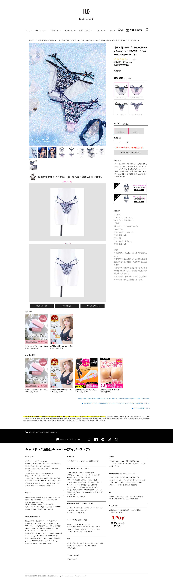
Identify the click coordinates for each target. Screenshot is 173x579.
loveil (57, 536)
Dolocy (55, 541)
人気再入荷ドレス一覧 (143, 398)
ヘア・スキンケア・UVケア (134, 482)
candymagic (34, 528)
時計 (93, 526)
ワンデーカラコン (30, 523)
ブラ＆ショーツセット (73, 475)
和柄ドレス (28, 483)
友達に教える (67, 306)
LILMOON (57, 538)
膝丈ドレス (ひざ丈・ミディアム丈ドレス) (37, 468)
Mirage (27, 528)
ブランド (28, 493)
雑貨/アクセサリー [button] (86, 30)
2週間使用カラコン (42, 526)
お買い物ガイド (114, 510)
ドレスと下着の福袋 (73, 555)
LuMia (56, 528)
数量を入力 (117, 138)
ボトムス (90, 543)
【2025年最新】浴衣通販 (127, 461)
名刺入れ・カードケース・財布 (90, 529)
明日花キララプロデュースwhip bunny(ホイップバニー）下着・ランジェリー (84, 493)
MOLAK (45, 533)
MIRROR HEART (37, 541)
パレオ (97, 543)
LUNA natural (44, 531)
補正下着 (70, 477)
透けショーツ (92, 482)
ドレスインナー (89, 472)
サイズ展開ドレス (56, 463)
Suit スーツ (70, 456)
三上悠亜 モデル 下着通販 (75, 490)
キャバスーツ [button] (40, 30)
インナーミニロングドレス (33, 463)
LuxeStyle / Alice (52, 499)
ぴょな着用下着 (92, 485)
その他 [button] (112, 30)
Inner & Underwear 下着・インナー (78, 468)
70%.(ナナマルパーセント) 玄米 (118, 496)
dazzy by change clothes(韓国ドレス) (36, 497)
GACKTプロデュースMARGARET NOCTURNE (39, 504)
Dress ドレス (29, 456)
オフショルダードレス (54, 480)
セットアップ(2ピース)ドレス (34, 478)
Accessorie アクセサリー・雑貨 (77, 520)
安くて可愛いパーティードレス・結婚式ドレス (39, 473)
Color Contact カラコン (32, 516)
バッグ (69, 524)
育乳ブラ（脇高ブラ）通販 (82, 477)
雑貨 (101, 543)
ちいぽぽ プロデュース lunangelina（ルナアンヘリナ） (83, 487)
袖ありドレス (29, 475)
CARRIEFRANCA (89, 490)
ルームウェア (96, 475)
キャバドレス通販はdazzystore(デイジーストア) (57, 449)
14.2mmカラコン (30, 526)
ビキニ (69, 543)
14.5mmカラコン (54, 523)
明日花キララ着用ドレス (42, 475)
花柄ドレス (36, 483)
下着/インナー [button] (56, 30)
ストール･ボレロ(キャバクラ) (81, 524)
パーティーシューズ (81, 510)
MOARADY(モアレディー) (45, 509)
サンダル (70, 508)
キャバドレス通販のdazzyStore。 (95, 416)
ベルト (69, 529)
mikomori (99, 490)
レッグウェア (86, 475)
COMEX (33, 509)
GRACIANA (58, 497)
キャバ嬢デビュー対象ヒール (75, 512)
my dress (28, 502)
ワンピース (83, 543)
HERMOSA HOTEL (90, 545)
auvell (46, 541)
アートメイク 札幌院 (115, 498)
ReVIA (27, 531)
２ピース (82, 461)
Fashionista (49, 528)
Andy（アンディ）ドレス (37, 499)
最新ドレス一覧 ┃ (130, 398)
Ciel (50, 541)
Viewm (27, 536)
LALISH (51, 533)
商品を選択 (117, 71)
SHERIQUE (58, 533)
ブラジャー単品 (72, 482)
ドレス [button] (28, 30)
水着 (68, 539)
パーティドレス (29, 466)
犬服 (138, 461)
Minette (51, 538)
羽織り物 (75, 543)
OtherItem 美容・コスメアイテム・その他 (121, 473)
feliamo (51, 531)
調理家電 (134, 485)
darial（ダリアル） (37, 502)
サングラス (86, 526)
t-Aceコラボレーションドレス (45, 507)
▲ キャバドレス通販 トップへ (141, 408)
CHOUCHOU (34, 531)
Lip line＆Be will (30, 507)
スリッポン (70, 510)
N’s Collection (29, 533)
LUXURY (42, 528)
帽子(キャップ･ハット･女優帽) (83, 531)
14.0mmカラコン (42, 523)
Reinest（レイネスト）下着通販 (76, 485)
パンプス (86, 508)
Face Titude (40, 536)
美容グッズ (126, 485)
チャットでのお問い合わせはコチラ (68, 439)
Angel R (51, 497)
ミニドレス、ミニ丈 (41, 461)
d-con (45, 538)
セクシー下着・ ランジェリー (76, 496)
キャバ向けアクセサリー (74, 526)
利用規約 (138, 510)
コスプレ (112, 456)
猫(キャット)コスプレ (139, 463)
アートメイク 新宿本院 (136, 496)
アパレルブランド (30, 485)
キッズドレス (42, 480)
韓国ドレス (56, 483)
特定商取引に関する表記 (127, 510)
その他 (99, 482)
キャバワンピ (29, 471)
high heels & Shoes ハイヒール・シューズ (80, 503)
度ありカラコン (40, 521)
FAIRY (50, 543)
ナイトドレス (56, 468)
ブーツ (93, 508)
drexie (27, 499)
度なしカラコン (29, 521)
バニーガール (127, 463)
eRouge (33, 536)
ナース (117, 466)
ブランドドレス (72, 559)
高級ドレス (46, 463)
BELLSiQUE (42, 543)
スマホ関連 (76, 529)
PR (110, 492)
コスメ (122, 482)
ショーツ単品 (82, 482)
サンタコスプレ (114, 461)
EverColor (33, 538)
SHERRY (58, 507)
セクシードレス (46, 483)
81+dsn (27, 509)
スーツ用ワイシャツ (92, 461)
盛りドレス (57, 478)
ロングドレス (29, 461)
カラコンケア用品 (55, 526)
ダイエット (112, 485)
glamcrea (28, 541)
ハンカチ (70, 531)
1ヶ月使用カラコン (52, 521)
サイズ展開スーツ (72, 461)
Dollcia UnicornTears (31, 543)
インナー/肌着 (93, 480)
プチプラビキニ (72, 548)
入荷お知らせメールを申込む (131, 152)
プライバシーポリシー (116, 512)
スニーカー (99, 508)
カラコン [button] (101, 30)
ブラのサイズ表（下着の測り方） (77, 480)
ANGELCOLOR (50, 536)
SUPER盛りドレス (30, 480)
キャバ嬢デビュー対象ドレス (46, 485)
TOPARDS (38, 533)
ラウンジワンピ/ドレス (43, 466)
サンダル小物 (78, 508)
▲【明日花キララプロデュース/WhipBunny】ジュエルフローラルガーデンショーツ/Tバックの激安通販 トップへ (116, 403)
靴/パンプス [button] (70, 30)
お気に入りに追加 (41, 306)
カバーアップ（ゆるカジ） (75, 545)
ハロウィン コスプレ (115, 463)
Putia (26, 538)
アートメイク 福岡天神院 (130, 498)
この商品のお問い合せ (92, 306)
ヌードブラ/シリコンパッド (75, 472)
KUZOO (39, 538)
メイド (111, 466)
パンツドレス (48, 478)
